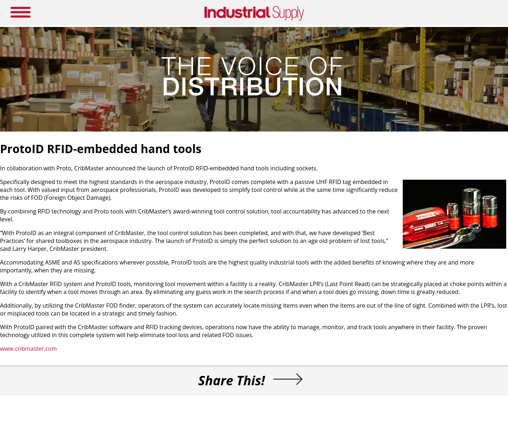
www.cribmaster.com (28, 349)
